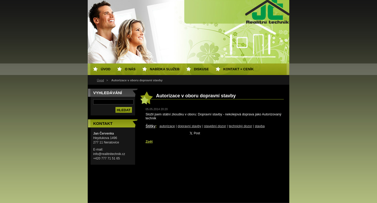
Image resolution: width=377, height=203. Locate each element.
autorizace (167, 126)
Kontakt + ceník (238, 69)
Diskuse (201, 69)
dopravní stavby (189, 126)
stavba (260, 126)
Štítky (151, 126)
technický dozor (240, 126)
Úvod (100, 80)
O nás (130, 69)
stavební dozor (215, 126)
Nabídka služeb (165, 69)
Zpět (149, 141)
